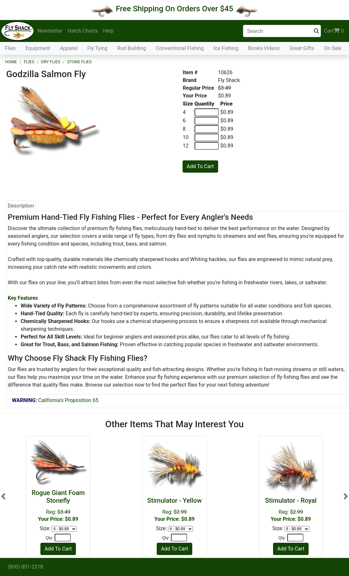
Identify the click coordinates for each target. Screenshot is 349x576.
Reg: (174, 509)
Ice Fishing (226, 48)
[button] (3, 496)
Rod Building (131, 48)
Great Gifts (302, 48)
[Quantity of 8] (207, 129)
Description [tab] (21, 206)
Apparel (69, 48)
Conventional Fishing (180, 48)
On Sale (332, 48)
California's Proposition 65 (55, 400)
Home (11, 61)
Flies (10, 48)
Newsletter (49, 31)
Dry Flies (50, 61)
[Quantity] (63, 537)
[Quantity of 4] (207, 112)
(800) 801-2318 (25, 567)
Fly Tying (97, 48)
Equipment (38, 48)
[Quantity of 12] (207, 146)
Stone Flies (79, 61)
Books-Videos (264, 48)
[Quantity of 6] (207, 121)
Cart (334, 31)
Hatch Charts (83, 31)
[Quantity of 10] (207, 137)
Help (108, 31)
